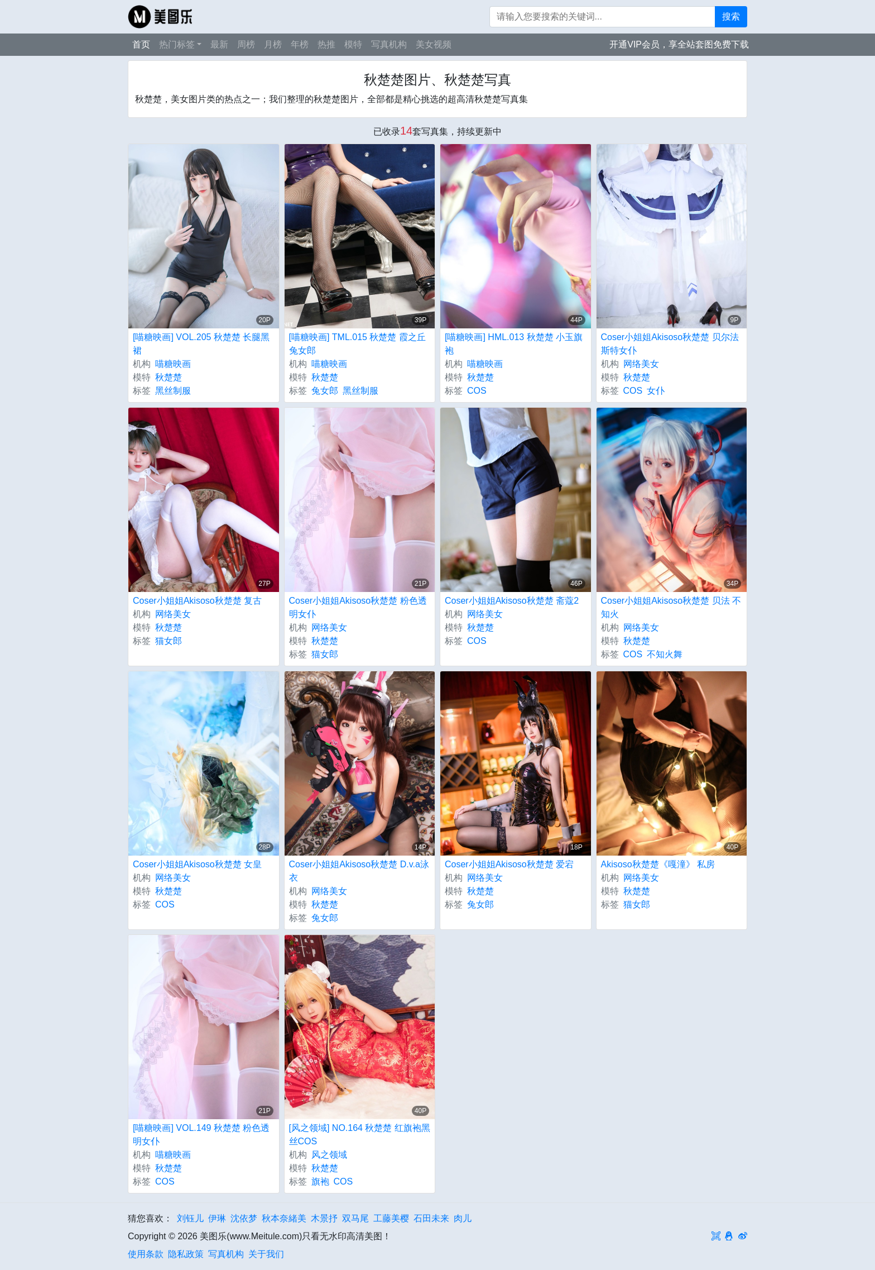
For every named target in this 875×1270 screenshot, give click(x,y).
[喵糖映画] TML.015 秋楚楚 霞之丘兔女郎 (357, 343)
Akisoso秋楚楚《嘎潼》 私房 (658, 864)
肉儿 (463, 1218)
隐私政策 (186, 1254)
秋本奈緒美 (284, 1218)
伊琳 (217, 1218)
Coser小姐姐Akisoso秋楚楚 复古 (197, 600)
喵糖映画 (173, 364)
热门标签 (177, 44)
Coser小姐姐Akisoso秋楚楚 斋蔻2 (512, 600)
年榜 (300, 44)
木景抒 (324, 1218)
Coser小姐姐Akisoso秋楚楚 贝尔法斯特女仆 (670, 343)
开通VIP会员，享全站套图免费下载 (679, 44)
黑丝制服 (173, 390)
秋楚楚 (168, 377)
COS (477, 390)
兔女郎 (324, 390)
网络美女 (641, 364)
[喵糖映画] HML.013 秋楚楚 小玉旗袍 (514, 343)
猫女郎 (168, 641)
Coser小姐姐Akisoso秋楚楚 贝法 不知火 (671, 607)
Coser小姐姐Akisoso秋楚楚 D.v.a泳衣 (359, 871)
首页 (141, 44)
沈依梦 (243, 1218)
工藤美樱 (391, 1218)
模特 (353, 44)
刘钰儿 (190, 1218)
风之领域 (329, 1154)
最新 (219, 44)
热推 (326, 44)
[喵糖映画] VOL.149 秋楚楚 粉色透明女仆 (201, 1134)
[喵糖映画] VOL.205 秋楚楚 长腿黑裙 (201, 343)
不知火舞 (664, 654)
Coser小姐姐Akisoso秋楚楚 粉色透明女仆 (358, 607)
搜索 (731, 16)
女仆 (656, 390)
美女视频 (433, 44)
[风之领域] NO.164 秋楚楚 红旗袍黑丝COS (359, 1134)
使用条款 (146, 1254)
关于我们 (266, 1254)
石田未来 (431, 1218)
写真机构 (389, 44)
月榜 (273, 44)
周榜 (246, 44)
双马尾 (355, 1218)
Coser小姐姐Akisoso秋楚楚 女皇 (197, 864)
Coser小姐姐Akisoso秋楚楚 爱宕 (509, 864)
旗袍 (320, 1181)
